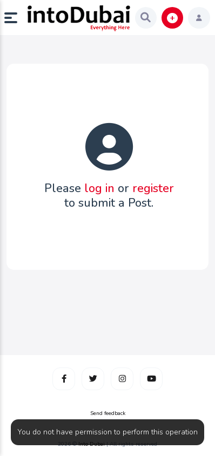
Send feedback (107, 413)
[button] (15, 18)
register (153, 188)
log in (99, 188)
